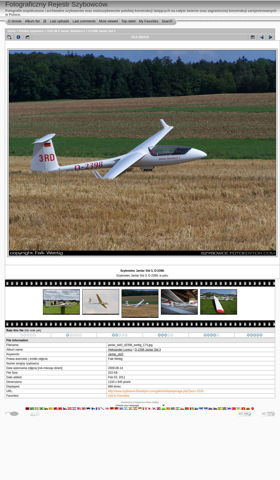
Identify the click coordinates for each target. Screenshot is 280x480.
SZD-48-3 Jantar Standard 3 (66, 31)
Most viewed (108, 21)
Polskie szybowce (31, 31)
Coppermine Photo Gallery (146, 402)
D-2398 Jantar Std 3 (101, 31)
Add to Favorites (118, 395)
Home (12, 31)
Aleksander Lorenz (120, 349)
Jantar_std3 (115, 354)
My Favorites (148, 21)
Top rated (128, 21)
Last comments (84, 21)
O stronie (15, 21)
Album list (32, 21)
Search (167, 21)
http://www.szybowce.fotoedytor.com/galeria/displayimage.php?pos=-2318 (155, 391)
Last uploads (59, 21)
